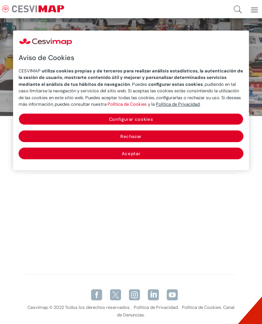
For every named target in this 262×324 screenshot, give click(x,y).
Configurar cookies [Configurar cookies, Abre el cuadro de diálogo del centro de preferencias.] (131, 119)
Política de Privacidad (178, 104)
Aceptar (131, 154)
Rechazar (131, 136)
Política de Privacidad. (156, 307)
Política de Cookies (127, 104)
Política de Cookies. (202, 307)
